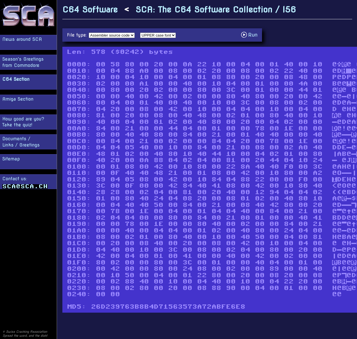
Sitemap (11, 159)
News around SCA (22, 39)
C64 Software (90, 9)
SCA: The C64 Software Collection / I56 (216, 9)
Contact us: (25, 182)
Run (250, 35)
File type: (78, 35)
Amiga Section (17, 99)
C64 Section (15, 79)
